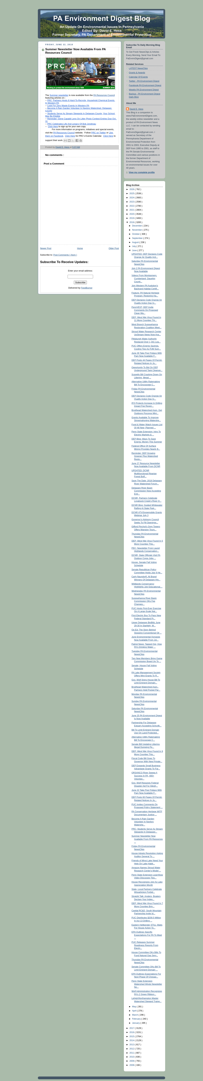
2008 (132, 1065)
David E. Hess (136, 109)
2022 (132, 206)
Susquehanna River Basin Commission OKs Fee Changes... (144, 601)
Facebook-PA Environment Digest (145, 85)
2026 (132, 189)
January (136, 1023)
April (134, 1011)
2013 (132, 1044)
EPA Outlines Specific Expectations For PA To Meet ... (147, 935)
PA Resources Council (104, 95)
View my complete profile (142, 172)
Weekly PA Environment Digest (144, 90)
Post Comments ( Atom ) (65, 255)
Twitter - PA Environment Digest (144, 81)
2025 (132, 193)
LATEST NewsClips (138, 68)
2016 (132, 1032)
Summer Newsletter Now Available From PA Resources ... (147, 839)
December (137, 226)
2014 (132, 1040)
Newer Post (45, 248)
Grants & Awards (137, 72)
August (136, 242)
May (134, 1006)
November (137, 230)
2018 (132, 222)
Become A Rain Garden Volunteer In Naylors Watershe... (143, 822)
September (137, 238)
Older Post (114, 248)
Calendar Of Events (138, 77)
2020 (132, 214)
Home (80, 248)
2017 (132, 1028)
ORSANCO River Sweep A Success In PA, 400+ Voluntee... (144, 776)
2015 (132, 1036)
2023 (132, 202)
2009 (132, 1061)
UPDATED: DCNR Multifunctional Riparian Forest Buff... (144, 473)
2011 (132, 1053)
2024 (132, 197)
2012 (132, 1049)
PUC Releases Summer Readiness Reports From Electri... (145, 945)
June (134, 250)
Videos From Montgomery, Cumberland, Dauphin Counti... (144, 278)
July (134, 246)
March (135, 1015)
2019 (132, 218)
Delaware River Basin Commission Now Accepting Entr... (146, 491)
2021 (132, 210)
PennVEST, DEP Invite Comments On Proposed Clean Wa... (145, 310)
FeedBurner (87, 288)
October (136, 234)
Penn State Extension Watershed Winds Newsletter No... (147, 984)
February (136, 1019)
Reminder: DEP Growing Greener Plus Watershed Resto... (145, 456)
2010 (132, 1057)
